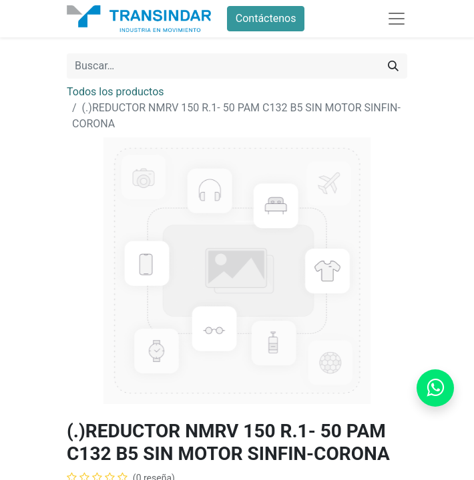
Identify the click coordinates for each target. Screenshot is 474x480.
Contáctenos (266, 18)
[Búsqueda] (393, 66)
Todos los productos (115, 91)
